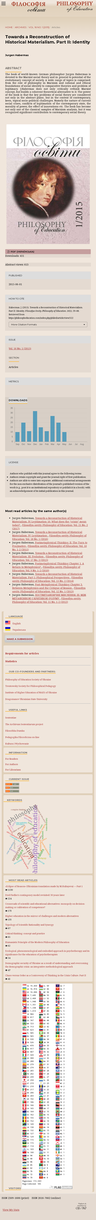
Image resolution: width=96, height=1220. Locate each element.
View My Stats (11, 1209)
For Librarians (13, 769)
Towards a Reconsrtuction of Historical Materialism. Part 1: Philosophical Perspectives (47, 575)
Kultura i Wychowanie (17, 743)
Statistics (11, 661)
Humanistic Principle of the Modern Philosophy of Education (37, 942)
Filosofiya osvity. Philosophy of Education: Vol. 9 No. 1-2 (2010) (46, 568)
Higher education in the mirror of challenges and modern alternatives (42, 916)
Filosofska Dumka (14, 730)
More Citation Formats (24, 324)
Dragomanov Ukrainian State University (26, 699)
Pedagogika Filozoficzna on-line (22, 737)
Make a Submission (20, 639)
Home (9, 27)
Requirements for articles (22, 653)
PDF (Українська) (22, 251)
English (16, 623)
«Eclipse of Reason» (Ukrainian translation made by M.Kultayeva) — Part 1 (44, 886)
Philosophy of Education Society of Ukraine (28, 679)
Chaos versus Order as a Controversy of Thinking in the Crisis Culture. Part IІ (45, 975)
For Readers (11, 758)
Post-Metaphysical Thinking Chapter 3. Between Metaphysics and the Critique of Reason (47, 586)
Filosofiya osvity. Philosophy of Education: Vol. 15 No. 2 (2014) (47, 579)
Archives (21, 27)
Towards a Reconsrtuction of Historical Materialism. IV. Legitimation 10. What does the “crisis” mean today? (49, 521)
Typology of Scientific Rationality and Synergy (29, 924)
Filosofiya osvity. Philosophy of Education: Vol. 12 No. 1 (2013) (49, 589)
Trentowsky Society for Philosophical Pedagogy (30, 686)
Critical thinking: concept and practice (25, 933)
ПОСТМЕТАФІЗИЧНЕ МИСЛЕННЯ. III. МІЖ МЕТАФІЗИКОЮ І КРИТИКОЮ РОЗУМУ (49, 596)
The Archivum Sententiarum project (24, 724)
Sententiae (10, 717)
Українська (19, 629)
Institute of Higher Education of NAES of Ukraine (31, 692)
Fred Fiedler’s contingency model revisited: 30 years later (35, 895)
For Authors (11, 764)
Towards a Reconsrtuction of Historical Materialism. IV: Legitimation (47, 533)
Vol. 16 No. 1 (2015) (39, 27)
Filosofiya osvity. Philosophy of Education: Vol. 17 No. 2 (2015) (47, 558)
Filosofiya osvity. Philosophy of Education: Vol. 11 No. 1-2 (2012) (46, 600)
